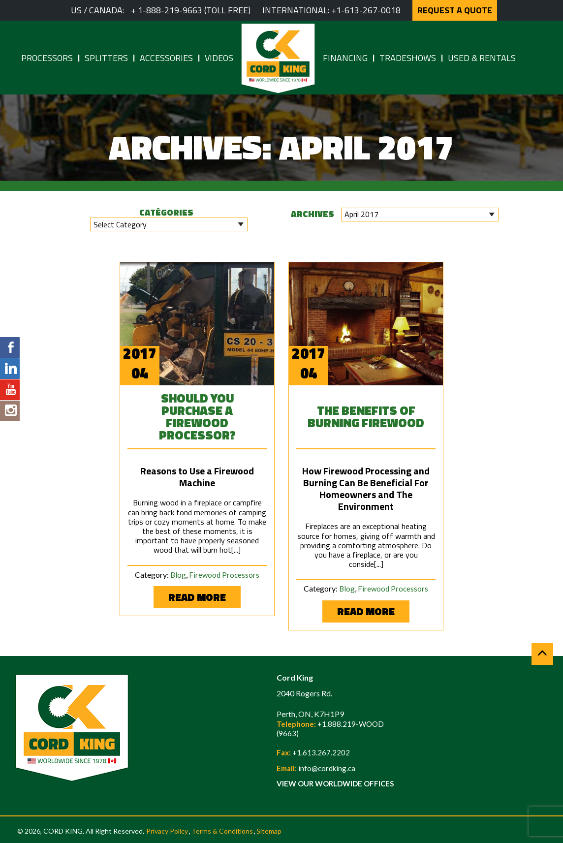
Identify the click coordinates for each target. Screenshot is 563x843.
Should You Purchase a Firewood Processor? (197, 416)
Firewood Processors (224, 574)
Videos (219, 57)
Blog (178, 574)
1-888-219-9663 (170, 10)
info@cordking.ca (326, 768)
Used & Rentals (482, 57)
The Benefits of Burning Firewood (366, 416)
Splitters (106, 57)
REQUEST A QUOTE (454, 10)
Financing (345, 57)
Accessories (166, 57)
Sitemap (269, 831)
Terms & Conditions (222, 831)
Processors (47, 57)
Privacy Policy (167, 831)
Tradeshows (407, 57)
